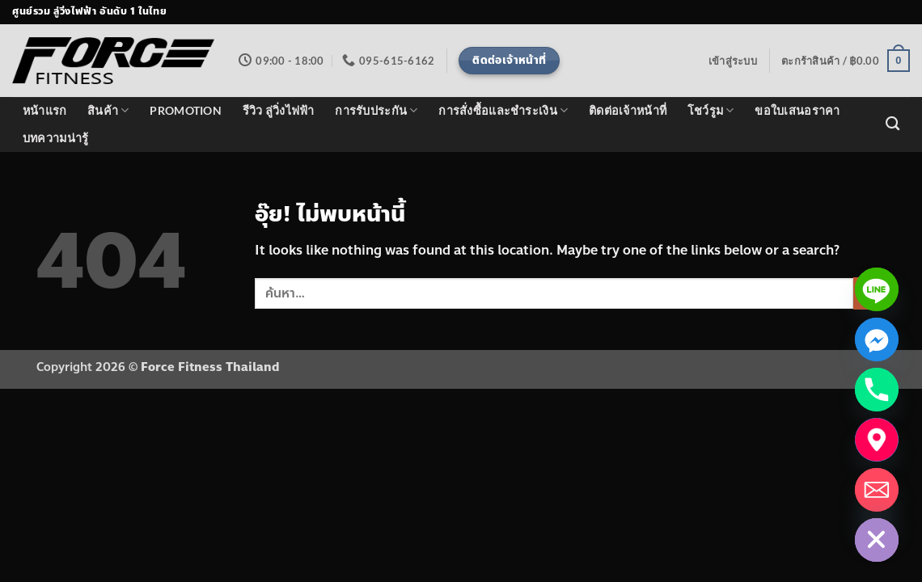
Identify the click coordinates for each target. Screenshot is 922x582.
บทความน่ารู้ (56, 138)
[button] (732, 60)
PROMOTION (186, 110)
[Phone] (877, 389)
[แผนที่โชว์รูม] (877, 440)
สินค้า (108, 110)
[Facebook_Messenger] (877, 339)
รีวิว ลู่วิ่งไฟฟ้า (279, 110)
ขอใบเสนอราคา (797, 110)
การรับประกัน (376, 110)
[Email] (877, 490)
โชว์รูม (710, 110)
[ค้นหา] (892, 124)
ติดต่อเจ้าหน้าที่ (627, 110)
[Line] (877, 289)
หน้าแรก (45, 110)
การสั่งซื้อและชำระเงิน (503, 110)
